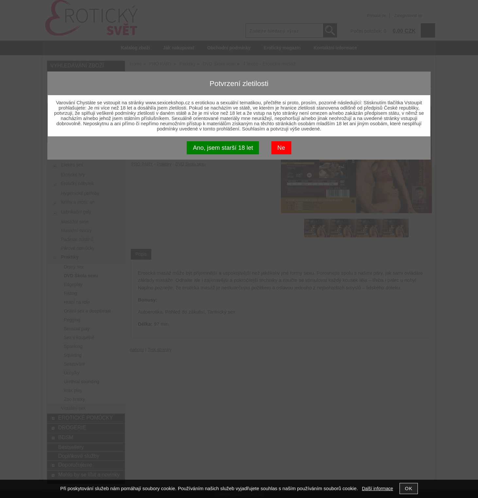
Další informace (377, 488)
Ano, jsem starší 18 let (223, 147)
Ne (281, 147)
